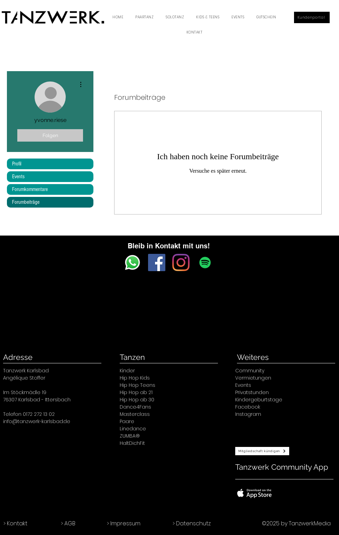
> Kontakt (15, 523)
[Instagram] (181, 262)
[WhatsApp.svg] (132, 262)
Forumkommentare (30, 189)
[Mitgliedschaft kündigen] (262, 451)
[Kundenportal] (312, 17)
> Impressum (123, 523)
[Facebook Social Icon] (156, 262)
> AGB (68, 523)
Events (18, 176)
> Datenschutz (192, 523)
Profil (16, 164)
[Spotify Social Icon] (205, 262)
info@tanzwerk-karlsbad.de (36, 421)
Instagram (248, 414)
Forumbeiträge (25, 202)
